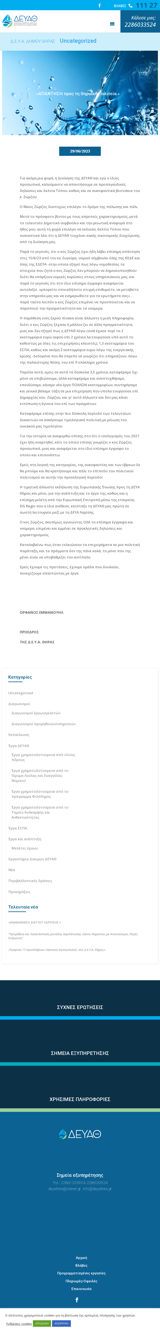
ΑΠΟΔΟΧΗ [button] (42, 1323)
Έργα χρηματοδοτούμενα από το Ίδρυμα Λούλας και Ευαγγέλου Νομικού (40, 759)
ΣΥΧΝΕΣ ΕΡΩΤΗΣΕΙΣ (80, 992)
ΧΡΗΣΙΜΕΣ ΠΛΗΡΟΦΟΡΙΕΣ (80, 1084)
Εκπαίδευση (18, 719)
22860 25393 (71, 1167)
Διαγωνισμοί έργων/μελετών (35, 697)
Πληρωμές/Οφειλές (81, 1265)
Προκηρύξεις (19, 876)
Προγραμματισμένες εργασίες (81, 1257)
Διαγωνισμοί (19, 688)
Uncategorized (20, 677)
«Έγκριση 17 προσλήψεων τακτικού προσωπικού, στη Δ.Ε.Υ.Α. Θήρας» (56, 934)
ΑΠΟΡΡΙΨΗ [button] (61, 1323)
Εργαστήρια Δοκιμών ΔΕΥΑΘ (32, 843)
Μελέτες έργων (24, 832)
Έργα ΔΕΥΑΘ (18, 730)
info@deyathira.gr (97, 1173)
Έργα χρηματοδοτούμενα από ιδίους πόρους (43, 741)
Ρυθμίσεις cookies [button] (19, 1323)
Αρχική (81, 1242)
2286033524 (97, 1167)
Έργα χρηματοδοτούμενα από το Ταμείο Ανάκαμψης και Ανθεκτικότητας (40, 796)
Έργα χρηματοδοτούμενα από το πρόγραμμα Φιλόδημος (40, 778)
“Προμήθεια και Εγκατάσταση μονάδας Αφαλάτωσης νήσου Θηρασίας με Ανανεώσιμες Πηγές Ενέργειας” (73, 920)
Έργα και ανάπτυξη (24, 823)
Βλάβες (81, 1250)
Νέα (11, 854)
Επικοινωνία (81, 1273)
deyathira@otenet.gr (65, 1173)
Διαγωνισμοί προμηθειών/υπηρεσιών (43, 708)
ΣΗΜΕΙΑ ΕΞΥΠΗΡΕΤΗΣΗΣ (80, 1038)
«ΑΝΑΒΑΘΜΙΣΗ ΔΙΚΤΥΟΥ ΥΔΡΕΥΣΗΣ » (34, 907)
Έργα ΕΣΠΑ (17, 812)
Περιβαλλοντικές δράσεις (30, 865)
